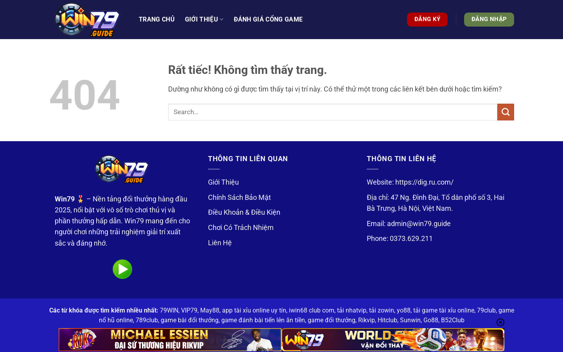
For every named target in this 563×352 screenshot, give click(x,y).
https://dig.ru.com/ (424, 182)
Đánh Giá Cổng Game (268, 19)
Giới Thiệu (223, 182)
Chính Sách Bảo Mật (239, 197)
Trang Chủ (157, 19)
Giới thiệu (204, 19)
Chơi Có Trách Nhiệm (241, 228)
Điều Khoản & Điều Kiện (244, 212)
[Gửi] (505, 112)
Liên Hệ (220, 243)
